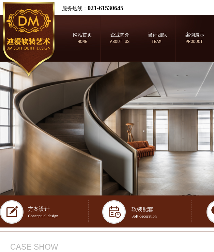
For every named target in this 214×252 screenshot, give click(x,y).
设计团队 (157, 34)
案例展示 (194, 34)
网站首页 (82, 34)
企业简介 (119, 34)
